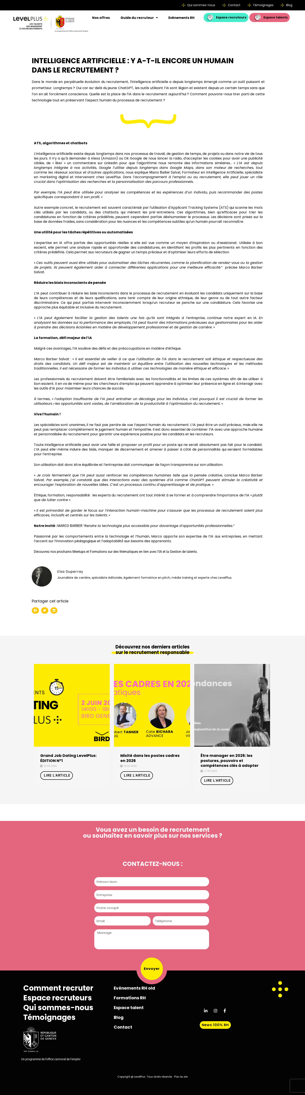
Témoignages (49, 1017)
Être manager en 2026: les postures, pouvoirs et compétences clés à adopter (230, 760)
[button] (35, 610)
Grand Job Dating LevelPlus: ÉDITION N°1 (68, 758)
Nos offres (101, 18)
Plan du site (181, 1076)
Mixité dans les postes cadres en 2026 (150, 758)
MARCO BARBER (69, 526)
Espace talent (129, 1008)
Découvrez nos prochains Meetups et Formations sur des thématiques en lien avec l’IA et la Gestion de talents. (116, 552)
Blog (118, 1017)
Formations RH (130, 998)
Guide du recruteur (139, 18)
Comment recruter (58, 988)
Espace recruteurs (57, 998)
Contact (123, 1027)
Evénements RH (181, 18)
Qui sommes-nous (58, 1007)
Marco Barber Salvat (164, 172)
